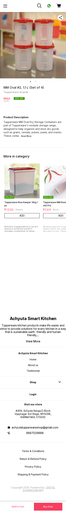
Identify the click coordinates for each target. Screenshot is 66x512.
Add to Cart (18, 506)
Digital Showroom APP (39, 489)
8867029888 (35, 433)
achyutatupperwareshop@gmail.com (35, 427)
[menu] (5, 6)
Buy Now (48, 506)
